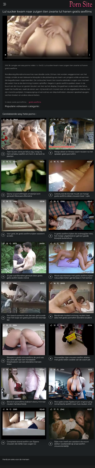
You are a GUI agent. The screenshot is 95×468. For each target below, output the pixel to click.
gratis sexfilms (35, 102)
